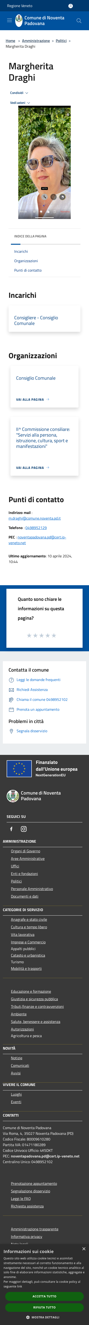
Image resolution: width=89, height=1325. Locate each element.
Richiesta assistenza (27, 1206)
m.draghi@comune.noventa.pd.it (35, 518)
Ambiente (19, 1014)
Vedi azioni (21, 103)
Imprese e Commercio (28, 942)
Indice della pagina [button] (30, 236)
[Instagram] (23, 829)
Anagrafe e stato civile (29, 919)
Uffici (15, 866)
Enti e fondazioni (24, 873)
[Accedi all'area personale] (70, 6)
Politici (61, 40)
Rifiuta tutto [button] (44, 1307)
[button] (45, 1317)
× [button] (83, 1249)
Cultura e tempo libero (29, 927)
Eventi (16, 1102)
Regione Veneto (19, 5)
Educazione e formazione (31, 991)
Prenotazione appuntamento (34, 1183)
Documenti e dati (24, 896)
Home (10, 40)
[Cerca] (79, 21)
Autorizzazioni (22, 1029)
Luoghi (16, 1094)
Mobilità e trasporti (26, 968)
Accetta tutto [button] (44, 1296)
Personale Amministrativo (32, 889)
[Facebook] (11, 829)
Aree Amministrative (28, 858)
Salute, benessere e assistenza (35, 1021)
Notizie (16, 1058)
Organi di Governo (25, 851)
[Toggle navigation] (9, 20)
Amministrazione (36, 40)
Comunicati (20, 1065)
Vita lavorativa (22, 934)
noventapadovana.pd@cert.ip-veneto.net (45, 1156)
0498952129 (36, 527)
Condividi (20, 93)
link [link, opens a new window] (19, 1286)
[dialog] (44, 1284)
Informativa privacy (26, 1236)
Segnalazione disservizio (30, 1191)
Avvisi (16, 1073)
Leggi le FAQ (21, 1198)
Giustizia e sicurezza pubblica (34, 999)
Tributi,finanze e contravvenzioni (37, 1006)
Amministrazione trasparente (34, 1229)
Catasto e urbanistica (28, 955)
